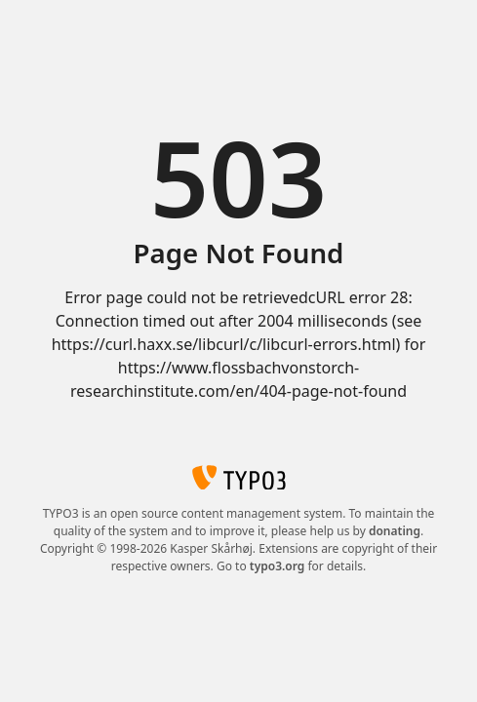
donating (394, 531)
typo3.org (277, 566)
